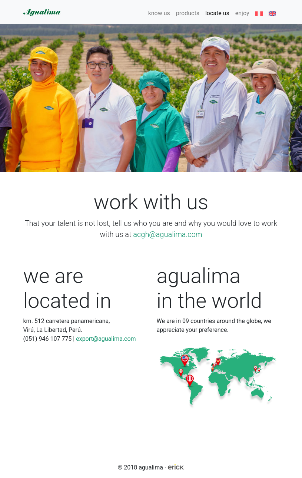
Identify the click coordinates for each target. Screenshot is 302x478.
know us (159, 13)
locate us (217, 13)
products (187, 13)
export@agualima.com (106, 338)
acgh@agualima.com (167, 234)
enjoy (242, 13)
